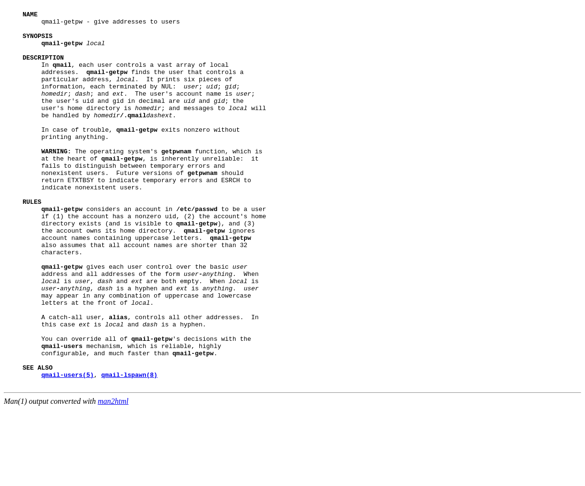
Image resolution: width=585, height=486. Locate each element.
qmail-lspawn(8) (129, 449)
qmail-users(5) (67, 449)
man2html (113, 478)
